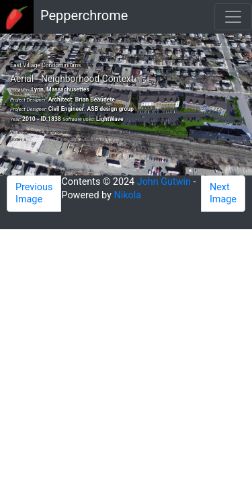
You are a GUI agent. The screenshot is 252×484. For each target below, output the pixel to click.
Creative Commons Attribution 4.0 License (73, 139)
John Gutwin (164, 182)
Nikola (128, 195)
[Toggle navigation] (233, 16)
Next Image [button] (223, 193)
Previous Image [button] (33, 193)
